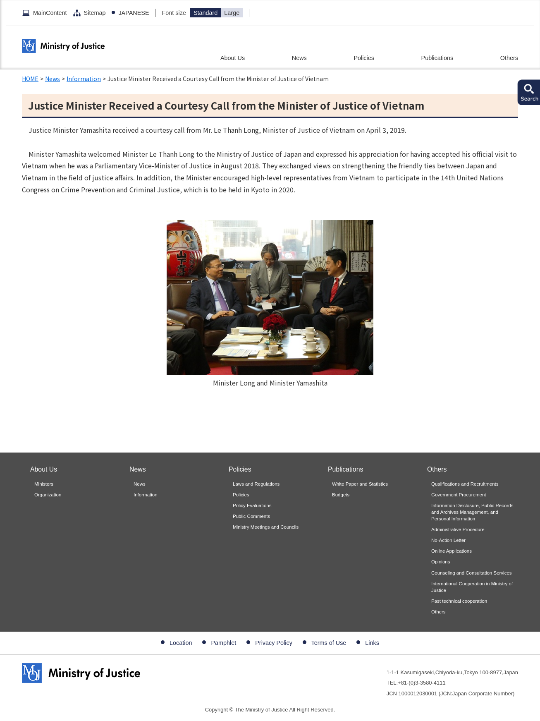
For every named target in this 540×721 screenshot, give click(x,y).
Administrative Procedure (458, 529)
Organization (47, 494)
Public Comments (251, 516)
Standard (205, 13)
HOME (30, 78)
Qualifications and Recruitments (465, 483)
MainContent (50, 13)
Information (84, 78)
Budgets (340, 494)
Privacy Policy (273, 643)
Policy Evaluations (252, 505)
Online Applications (451, 551)
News (299, 58)
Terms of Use (328, 643)
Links (372, 643)
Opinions (440, 561)
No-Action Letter (448, 540)
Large (231, 13)
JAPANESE (133, 13)
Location (181, 643)
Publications (437, 58)
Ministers (43, 483)
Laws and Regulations (256, 483)
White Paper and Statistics (360, 483)
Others (509, 58)
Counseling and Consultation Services (471, 572)
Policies (364, 58)
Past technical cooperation (459, 601)
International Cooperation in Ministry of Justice (472, 587)
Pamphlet (223, 643)
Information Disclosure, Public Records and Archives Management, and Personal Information (472, 512)
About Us (232, 58)
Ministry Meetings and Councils (266, 527)
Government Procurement (458, 494)
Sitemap (95, 13)
